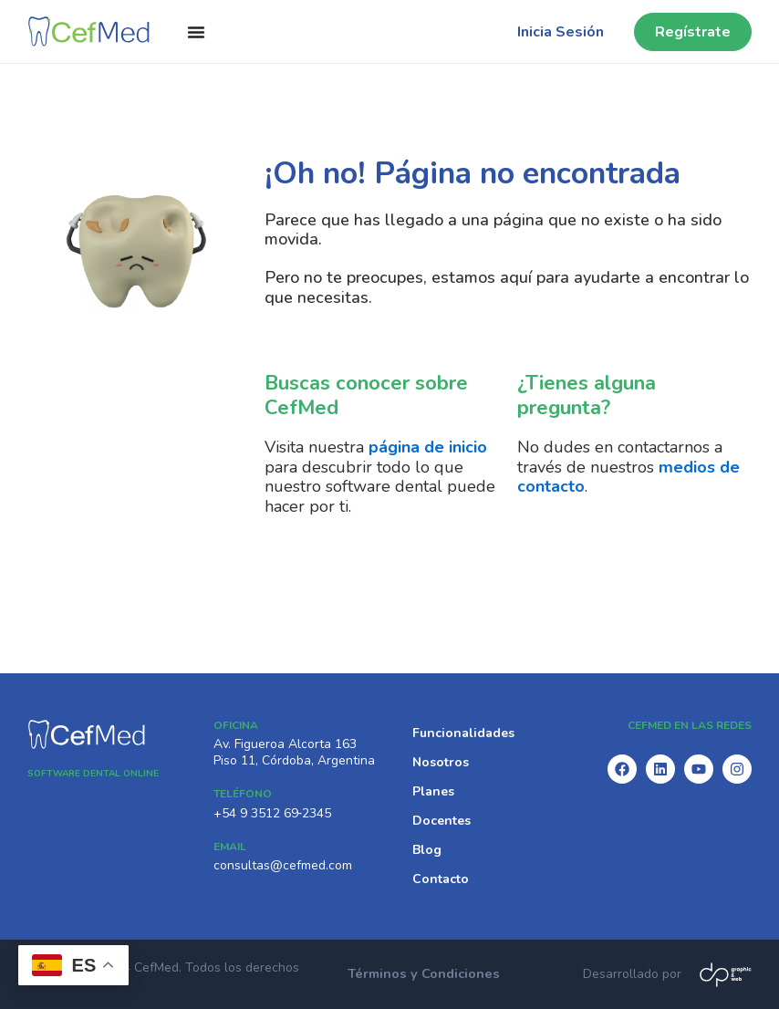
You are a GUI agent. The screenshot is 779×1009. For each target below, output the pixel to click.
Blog (426, 849)
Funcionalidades (463, 733)
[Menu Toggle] (196, 32)
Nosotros (440, 762)
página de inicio (428, 447)
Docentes (441, 820)
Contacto (440, 879)
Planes (433, 791)
